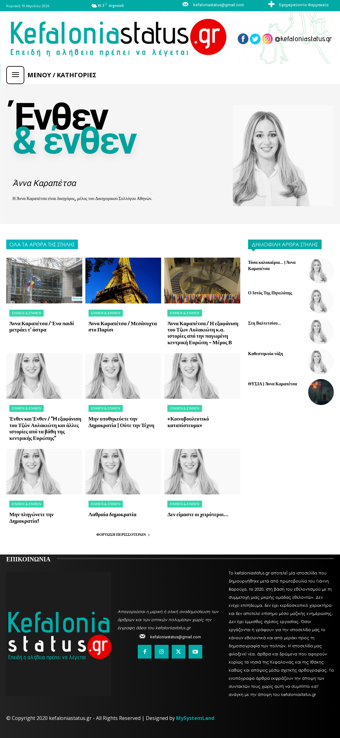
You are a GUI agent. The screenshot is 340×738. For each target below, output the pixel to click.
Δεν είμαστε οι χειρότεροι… (197, 514)
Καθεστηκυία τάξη (265, 353)
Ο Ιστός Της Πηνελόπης (270, 292)
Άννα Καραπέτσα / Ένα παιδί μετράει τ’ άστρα (41, 326)
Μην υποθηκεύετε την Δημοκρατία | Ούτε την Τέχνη (121, 421)
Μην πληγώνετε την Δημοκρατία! (31, 517)
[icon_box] (297, 4)
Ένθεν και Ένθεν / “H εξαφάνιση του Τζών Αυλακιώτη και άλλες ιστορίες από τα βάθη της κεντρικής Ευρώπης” (45, 428)
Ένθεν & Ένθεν (26, 313)
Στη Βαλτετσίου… (264, 323)
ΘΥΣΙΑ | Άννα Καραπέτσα (272, 383)
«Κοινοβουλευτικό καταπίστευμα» (188, 421)
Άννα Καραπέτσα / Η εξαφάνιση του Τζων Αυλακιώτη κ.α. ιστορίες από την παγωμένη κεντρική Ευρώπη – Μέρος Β (202, 332)
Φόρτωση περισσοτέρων (123, 534)
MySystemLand (195, 718)
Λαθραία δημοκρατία (112, 514)
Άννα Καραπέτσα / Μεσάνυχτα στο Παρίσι (123, 326)
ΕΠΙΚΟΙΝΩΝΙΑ (28, 558)
